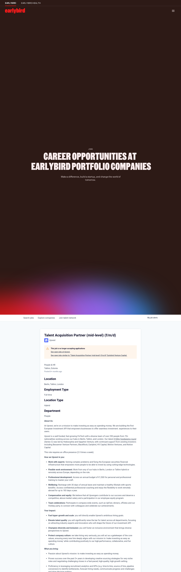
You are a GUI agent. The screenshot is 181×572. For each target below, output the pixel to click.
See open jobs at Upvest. (60, 352)
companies (46, 318)
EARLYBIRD (10, 3)
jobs (28, 318)
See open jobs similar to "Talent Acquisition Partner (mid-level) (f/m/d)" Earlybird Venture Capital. (89, 355)
